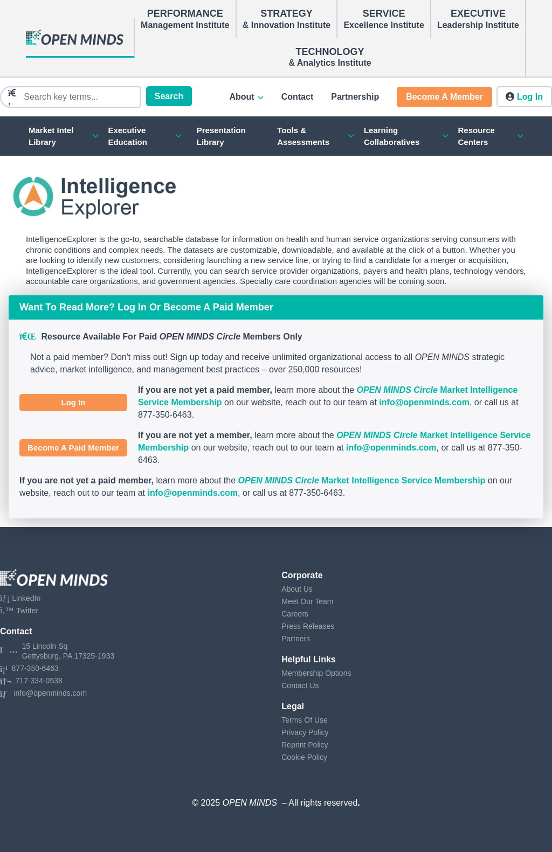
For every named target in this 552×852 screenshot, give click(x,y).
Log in (530, 96)
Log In (73, 402)
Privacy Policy (304, 732)
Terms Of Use (304, 720)
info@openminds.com (424, 402)
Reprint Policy (304, 744)
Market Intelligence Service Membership (362, 480)
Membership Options (316, 673)
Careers (294, 613)
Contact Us (300, 685)
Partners (295, 638)
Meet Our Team (307, 601)
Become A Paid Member (73, 447)
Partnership (355, 96)
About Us (297, 589)
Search (169, 96)
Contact (297, 96)
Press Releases (307, 626)
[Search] (78, 97)
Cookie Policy (304, 757)
